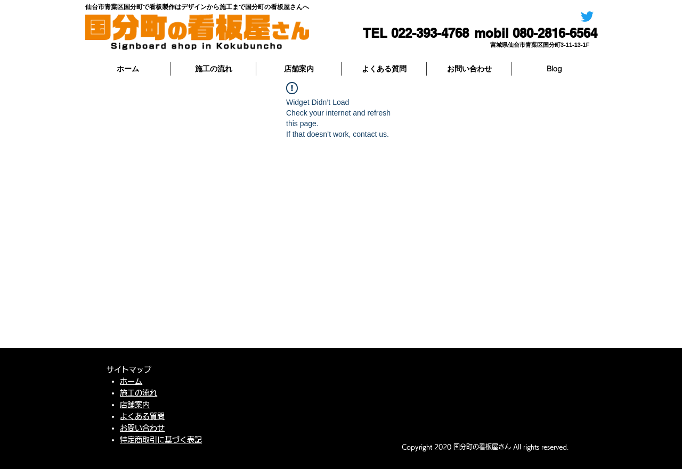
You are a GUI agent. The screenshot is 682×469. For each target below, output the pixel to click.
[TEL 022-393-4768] (410, 33)
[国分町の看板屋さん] (587, 16)
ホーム (131, 381)
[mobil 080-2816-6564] (535, 33)
